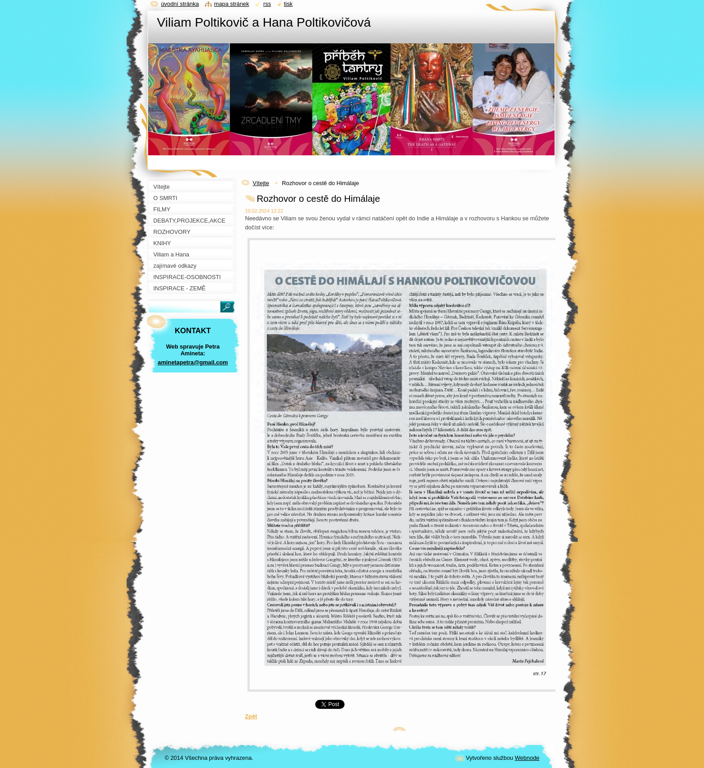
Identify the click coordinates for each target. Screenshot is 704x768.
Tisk (288, 3)
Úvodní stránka (180, 3)
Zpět (251, 716)
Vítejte (261, 183)
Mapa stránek (231, 3)
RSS (267, 3)
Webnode (527, 757)
